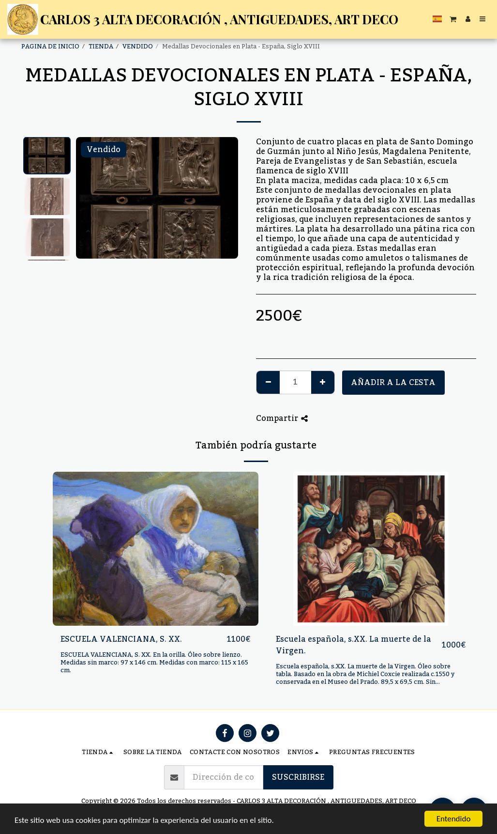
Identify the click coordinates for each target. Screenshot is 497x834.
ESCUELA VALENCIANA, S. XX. (121, 639)
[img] (155, 549)
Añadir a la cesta (393, 382)
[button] (453, 19)
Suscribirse (298, 777)
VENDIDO (137, 46)
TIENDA (101, 46)
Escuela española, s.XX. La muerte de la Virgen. (353, 645)
